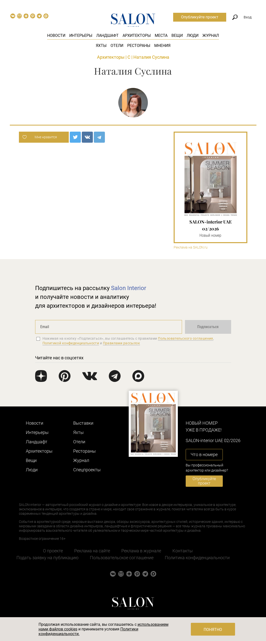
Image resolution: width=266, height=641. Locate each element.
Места (161, 35)
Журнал (210, 35)
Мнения (162, 45)
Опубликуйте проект (199, 17)
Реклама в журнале (141, 550)
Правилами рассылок (121, 343)
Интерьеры (80, 35)
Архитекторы (137, 35)
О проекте (53, 550)
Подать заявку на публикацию (47, 557)
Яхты (101, 45)
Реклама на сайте (92, 550)
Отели (117, 45)
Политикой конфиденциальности (70, 343)
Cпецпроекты (87, 469)
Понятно (213, 629)
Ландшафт (107, 35)
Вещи (177, 35)
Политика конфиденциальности (197, 557)
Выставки (83, 423)
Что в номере (204, 454)
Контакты (182, 550)
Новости (56, 35)
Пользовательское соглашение (122, 557)
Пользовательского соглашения (185, 338)
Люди (192, 35)
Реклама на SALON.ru (191, 247)
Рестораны (138, 45)
